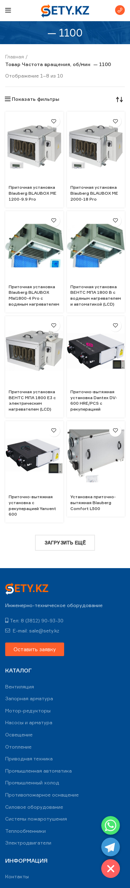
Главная (14, 56)
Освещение (19, 734)
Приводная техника (29, 758)
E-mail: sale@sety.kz (32, 630)
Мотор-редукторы (28, 710)
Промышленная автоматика (38, 771)
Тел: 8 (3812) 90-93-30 (34, 620)
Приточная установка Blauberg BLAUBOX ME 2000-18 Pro (94, 193)
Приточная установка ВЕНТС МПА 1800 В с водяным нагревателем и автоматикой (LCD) (95, 295)
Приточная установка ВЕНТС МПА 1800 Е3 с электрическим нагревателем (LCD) (32, 400)
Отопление (18, 747)
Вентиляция (19, 686)
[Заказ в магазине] (119, 99)
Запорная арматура (29, 698)
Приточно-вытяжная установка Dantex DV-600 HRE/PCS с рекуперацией (93, 400)
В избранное (54, 121)
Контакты (17, 876)
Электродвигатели (28, 843)
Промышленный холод (32, 782)
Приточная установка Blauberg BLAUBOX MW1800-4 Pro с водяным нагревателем (34, 295)
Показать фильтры (35, 99)
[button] (34, 649)
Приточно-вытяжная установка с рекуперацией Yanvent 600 (32, 505)
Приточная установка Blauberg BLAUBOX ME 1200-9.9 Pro (33, 193)
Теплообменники (25, 831)
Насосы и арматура (28, 722)
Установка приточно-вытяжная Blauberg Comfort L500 (93, 502)
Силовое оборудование (34, 807)
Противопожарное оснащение (42, 795)
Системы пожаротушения (36, 819)
